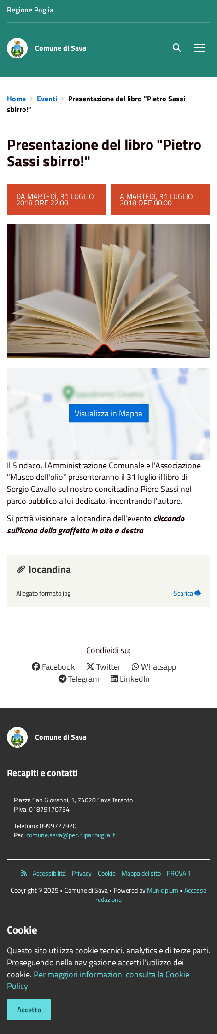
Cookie (107, 873)
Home (17, 98)
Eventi (48, 98)
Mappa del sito (141, 873)
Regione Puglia (30, 9)
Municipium (162, 890)
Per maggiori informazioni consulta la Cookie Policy (98, 980)
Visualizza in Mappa (108, 413)
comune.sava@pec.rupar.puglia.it (70, 835)
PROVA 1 (179, 873)
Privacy (82, 873)
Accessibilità (49, 873)
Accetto (29, 1009)
